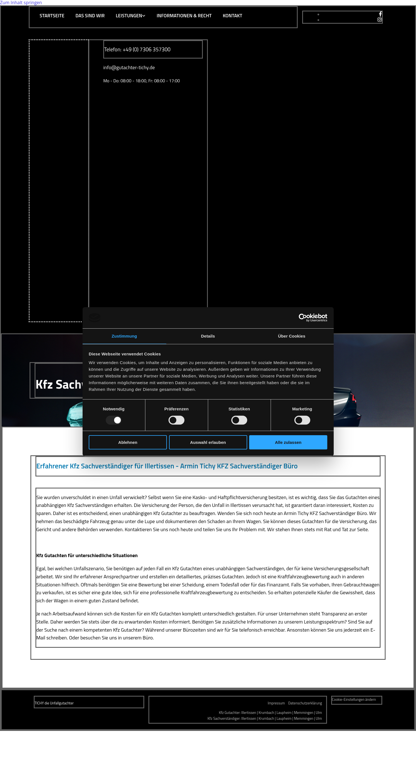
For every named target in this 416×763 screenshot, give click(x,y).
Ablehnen (127, 442)
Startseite (52, 15)
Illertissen (248, 712)
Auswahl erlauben (208, 442)
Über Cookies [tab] (292, 336)
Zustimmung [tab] (124, 336)
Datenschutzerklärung (305, 703)
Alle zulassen (288, 442)
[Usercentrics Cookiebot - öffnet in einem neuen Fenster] (302, 318)
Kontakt (232, 15)
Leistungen (129, 15)
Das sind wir (90, 15)
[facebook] (380, 14)
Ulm (319, 712)
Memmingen (303, 712)
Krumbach (266, 712)
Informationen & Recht (184, 15)
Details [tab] (208, 336)
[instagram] (379, 20)
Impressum (276, 703)
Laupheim (284, 712)
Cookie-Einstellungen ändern (354, 699)
